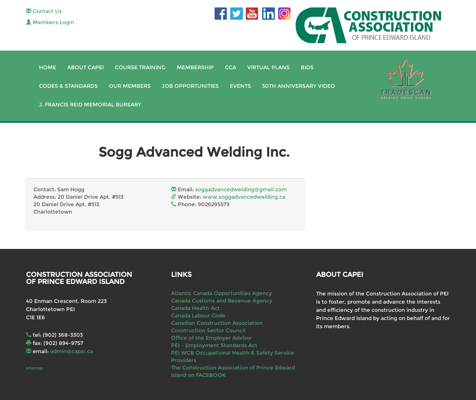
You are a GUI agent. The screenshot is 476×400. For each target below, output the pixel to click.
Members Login (50, 22)
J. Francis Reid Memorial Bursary (90, 104)
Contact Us (44, 11)
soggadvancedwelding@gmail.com (241, 189)
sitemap (34, 368)
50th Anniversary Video (298, 86)
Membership (195, 67)
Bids (307, 67)
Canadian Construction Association (217, 323)
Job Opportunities (190, 86)
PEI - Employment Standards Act (214, 345)
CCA (230, 67)
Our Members (130, 86)
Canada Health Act (195, 308)
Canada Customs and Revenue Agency (221, 300)
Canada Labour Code (198, 315)
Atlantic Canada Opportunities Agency (221, 293)
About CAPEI (85, 67)
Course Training (140, 67)
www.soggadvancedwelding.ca (244, 196)
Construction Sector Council (208, 330)
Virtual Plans (268, 67)
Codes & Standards (68, 86)
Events (240, 86)
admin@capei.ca (71, 351)
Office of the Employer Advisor (211, 338)
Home (47, 67)
